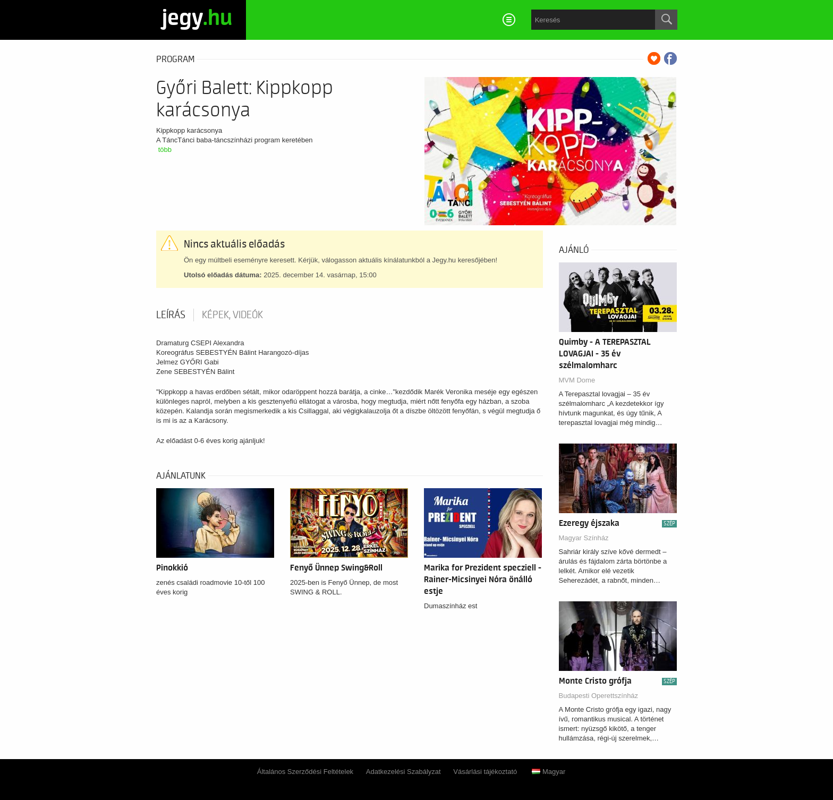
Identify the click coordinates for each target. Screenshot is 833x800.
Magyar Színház (584, 538)
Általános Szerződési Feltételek (305, 772)
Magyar (548, 772)
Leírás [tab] (170, 315)
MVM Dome (577, 380)
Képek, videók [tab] (232, 315)
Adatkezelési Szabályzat (403, 772)
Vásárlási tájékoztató (485, 772)
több (165, 150)
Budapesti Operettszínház (599, 696)
